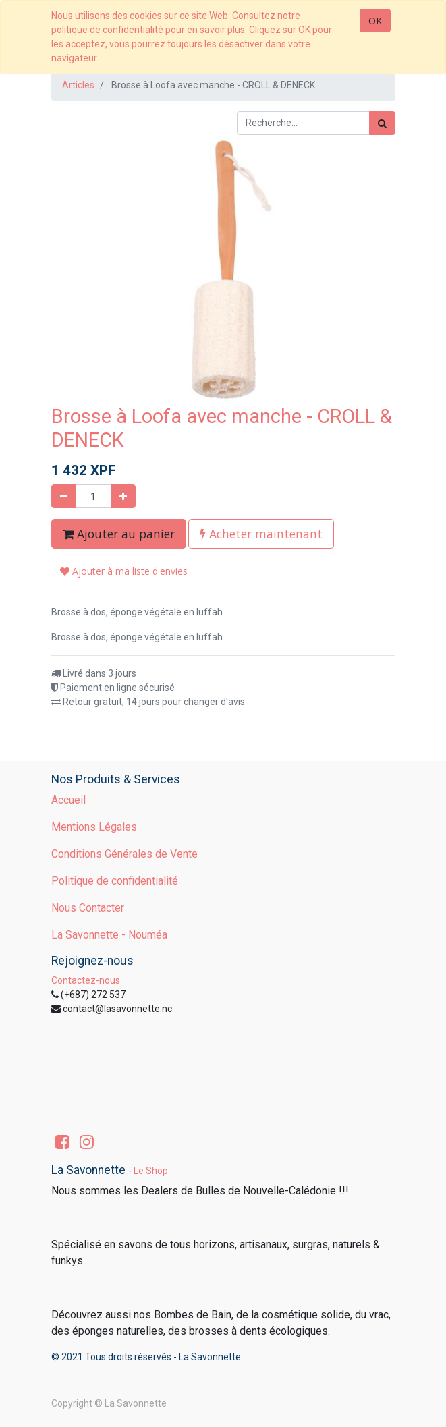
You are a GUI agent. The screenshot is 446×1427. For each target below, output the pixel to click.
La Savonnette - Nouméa (109, 934)
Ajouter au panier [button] (119, 534)
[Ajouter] (123, 496)
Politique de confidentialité (114, 880)
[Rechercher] (382, 123)
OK (375, 20)
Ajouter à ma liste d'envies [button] (124, 571)
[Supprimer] (63, 496)
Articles (78, 85)
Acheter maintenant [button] (261, 534)
